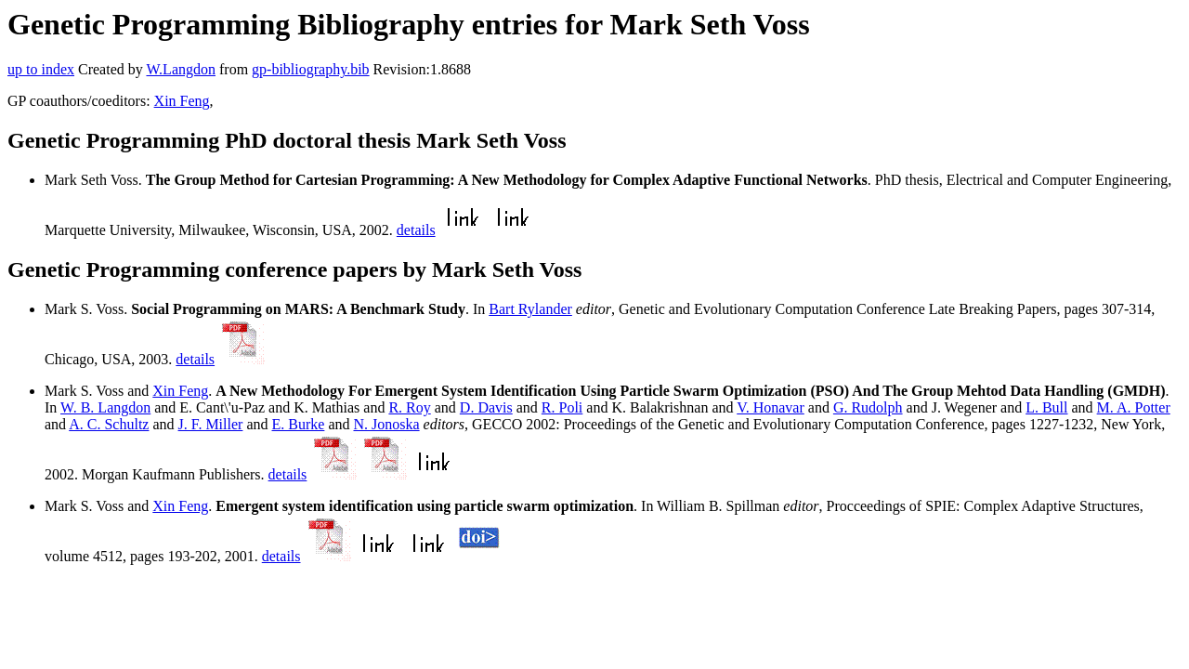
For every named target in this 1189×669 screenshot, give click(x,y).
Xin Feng (182, 101)
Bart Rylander (530, 309)
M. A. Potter (1133, 407)
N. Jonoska (386, 424)
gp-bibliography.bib (311, 69)
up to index (40, 69)
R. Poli (562, 407)
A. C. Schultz (109, 424)
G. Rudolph (868, 407)
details (416, 230)
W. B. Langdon (105, 407)
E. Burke (298, 424)
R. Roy (409, 407)
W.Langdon (181, 69)
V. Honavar (770, 407)
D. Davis (486, 407)
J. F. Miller (210, 424)
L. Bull (1046, 407)
